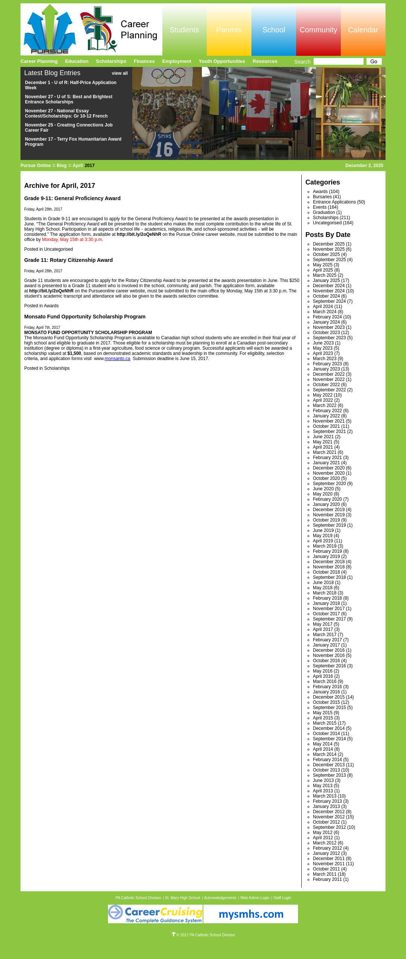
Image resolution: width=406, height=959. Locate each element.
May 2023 (323, 348)
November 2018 (329, 567)
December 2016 (329, 650)
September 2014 (329, 738)
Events (320, 207)
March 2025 (324, 275)
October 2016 (326, 660)
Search (302, 62)
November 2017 (329, 608)
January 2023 (326, 369)
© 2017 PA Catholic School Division (203, 935)
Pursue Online (35, 165)
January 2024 (326, 322)
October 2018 (326, 572)
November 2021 (329, 421)
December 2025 (329, 244)
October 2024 (326, 296)
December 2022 (329, 374)
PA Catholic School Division (138, 898)
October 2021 (326, 426)
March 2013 (324, 796)
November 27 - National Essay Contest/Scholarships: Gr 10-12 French (66, 113)
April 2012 (323, 837)
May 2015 (323, 712)
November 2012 (329, 817)
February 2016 (327, 686)
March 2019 (324, 546)
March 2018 (324, 593)
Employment (176, 61)
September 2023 (329, 337)
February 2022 (327, 410)
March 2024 (324, 311)
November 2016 (329, 655)
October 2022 (326, 384)
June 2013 (323, 780)
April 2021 (323, 447)
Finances (144, 61)
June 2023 (323, 343)
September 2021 (329, 431)
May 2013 (323, 785)
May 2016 (323, 671)
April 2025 (323, 270)
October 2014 (326, 733)
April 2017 (323, 629)
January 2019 (326, 556)
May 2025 (323, 264)
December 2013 (329, 764)
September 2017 (329, 619)
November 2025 (329, 249)
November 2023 (329, 327)
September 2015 (329, 707)
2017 (90, 165)
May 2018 (323, 587)
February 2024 (327, 317)
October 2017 (326, 613)
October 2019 (326, 520)
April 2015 (323, 718)
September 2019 (329, 525)
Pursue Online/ (91, 29)
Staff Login (282, 898)
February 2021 (327, 457)
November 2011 (329, 863)
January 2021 (326, 462)
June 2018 (323, 582)
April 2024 (323, 306)
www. (99, 358)
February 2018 (327, 598)
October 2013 (326, 770)
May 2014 (323, 744)
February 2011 (327, 879)
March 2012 (324, 843)
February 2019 (327, 551)
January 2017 (326, 645)
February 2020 (327, 499)
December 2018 (329, 561)
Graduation (324, 212)
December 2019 (329, 509)
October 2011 (326, 869)
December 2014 (329, 728)
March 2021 (324, 452)
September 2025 (329, 259)
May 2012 (323, 832)
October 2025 (326, 254)
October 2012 (326, 822)
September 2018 (329, 577)
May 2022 (323, 395)
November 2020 (329, 473)
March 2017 (324, 634)
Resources (265, 61)
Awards (51, 305)
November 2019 (329, 514)
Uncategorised (58, 249)
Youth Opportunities (222, 61)
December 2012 (329, 811)
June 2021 (323, 436)
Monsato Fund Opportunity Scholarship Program (85, 317)
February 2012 (327, 848)
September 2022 (329, 389)
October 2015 (326, 702)
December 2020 (329, 468)
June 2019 (323, 530)
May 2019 (323, 535)
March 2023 (324, 358)
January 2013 (326, 806)
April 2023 (323, 353)
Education (77, 61)
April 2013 (323, 790)
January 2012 (326, 853)
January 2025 (326, 280)
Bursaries (322, 196)
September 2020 (329, 483)
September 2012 (329, 827)
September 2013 (329, 775)
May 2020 (323, 494)
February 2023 (327, 363)
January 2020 (326, 504)
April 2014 (323, 749)
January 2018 (326, 603)
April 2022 (323, 400)
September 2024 (329, 301)
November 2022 (329, 379)
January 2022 (326, 415)
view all (120, 73)
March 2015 (324, 723)
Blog (62, 165)
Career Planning (39, 61)
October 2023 (326, 332)
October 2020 (326, 478)
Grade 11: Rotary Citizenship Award (68, 260)
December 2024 (329, 285)
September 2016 (329, 665)
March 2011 (324, 874)
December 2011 (329, 858)
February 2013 (327, 801)
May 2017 (323, 624)
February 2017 (327, 639)
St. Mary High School (182, 898)
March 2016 (324, 681)
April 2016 (323, 676)
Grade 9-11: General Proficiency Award (72, 198)
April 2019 (323, 540)
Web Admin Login (254, 898)
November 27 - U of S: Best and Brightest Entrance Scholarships (68, 99)
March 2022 (324, 405)
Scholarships (57, 368)
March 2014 (324, 754)
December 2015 (329, 697)
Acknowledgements (220, 898)
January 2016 (326, 692)
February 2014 (327, 759)
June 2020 (323, 488)
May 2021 (323, 442)
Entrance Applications (334, 202)
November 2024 (329, 291)
